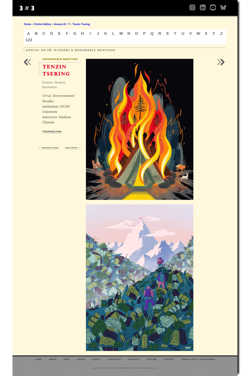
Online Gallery (42, 24)
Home (27, 24)
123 (29, 40)
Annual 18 (60, 24)
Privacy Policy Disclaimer (198, 359)
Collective (114, 359)
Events (96, 359)
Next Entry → (73, 147)
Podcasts (133, 359)
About (52, 359)
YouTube (151, 359)
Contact (169, 359)
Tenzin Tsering (81, 24)
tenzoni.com (52, 131)
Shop (66, 359)
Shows (81, 359)
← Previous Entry (49, 147)
